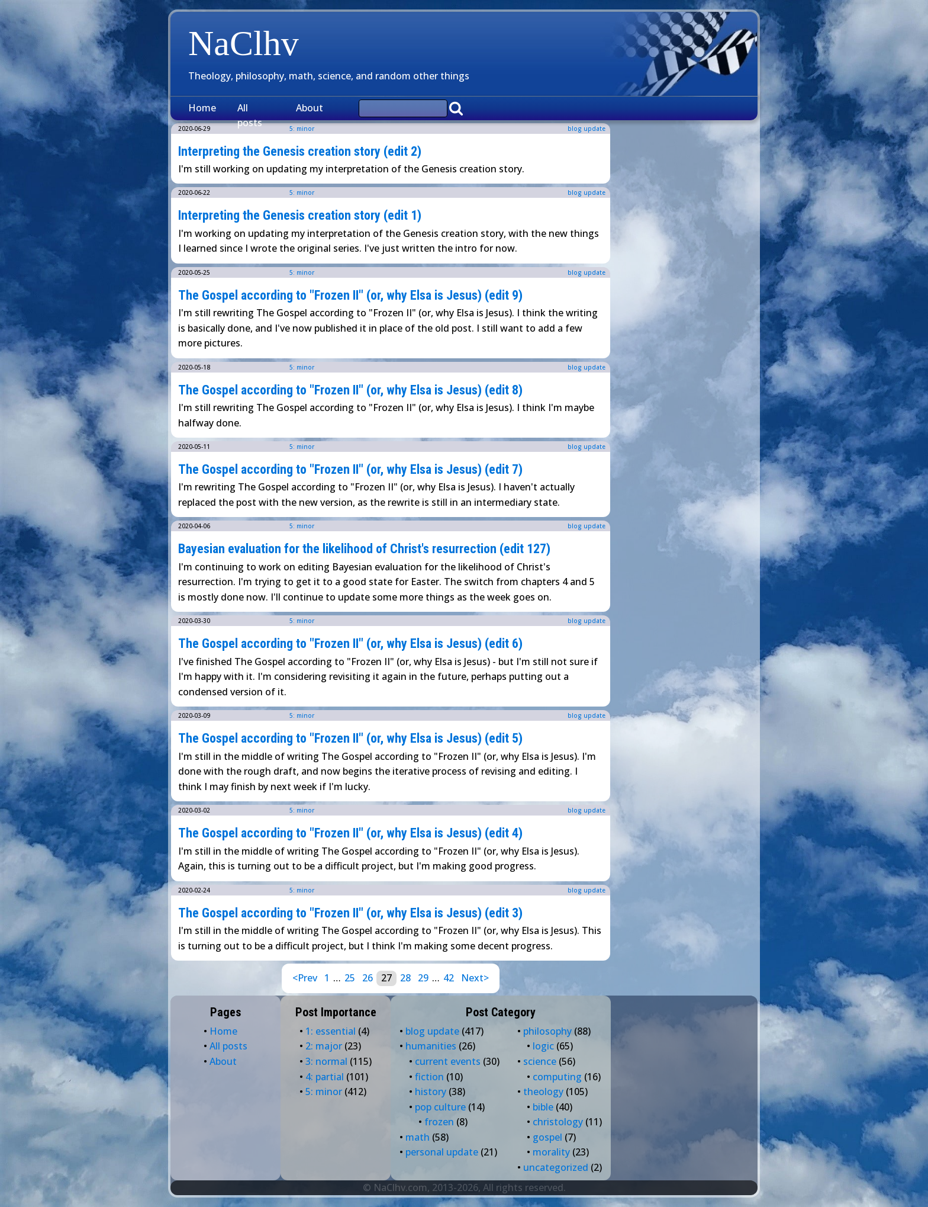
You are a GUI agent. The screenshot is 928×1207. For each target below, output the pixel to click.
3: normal (326, 1061)
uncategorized (555, 1167)
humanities (430, 1045)
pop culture (440, 1106)
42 (448, 977)
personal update (441, 1151)
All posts (249, 115)
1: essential (330, 1031)
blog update (586, 128)
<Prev (304, 977)
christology (558, 1121)
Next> (475, 977)
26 (367, 977)
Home (202, 107)
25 (349, 977)
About (309, 107)
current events (448, 1061)
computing (557, 1076)
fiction (429, 1076)
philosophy (547, 1031)
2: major (323, 1045)
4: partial (324, 1076)
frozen (439, 1121)
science (539, 1061)
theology (543, 1091)
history (430, 1091)
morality (551, 1151)
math (417, 1137)
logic (543, 1045)
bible (543, 1106)
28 (405, 977)
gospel (547, 1137)
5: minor (301, 192)
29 (423, 977)
